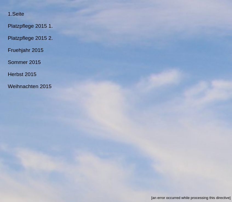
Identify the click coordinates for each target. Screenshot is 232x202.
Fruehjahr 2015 (25, 50)
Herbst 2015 (22, 74)
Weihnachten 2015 (29, 86)
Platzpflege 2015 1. (30, 26)
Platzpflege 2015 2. (30, 38)
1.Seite (16, 14)
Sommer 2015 (24, 62)
